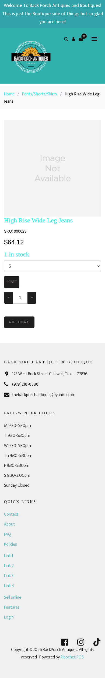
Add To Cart (19, 322)
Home (9, 94)
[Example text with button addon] (20, 298)
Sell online (12, 597)
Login (9, 617)
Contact (11, 514)
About (9, 524)
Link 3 (8, 575)
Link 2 (9, 565)
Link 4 (9, 586)
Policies (10, 544)
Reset (11, 282)
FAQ (7, 534)
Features (12, 607)
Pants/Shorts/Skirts (39, 94)
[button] (73, 38)
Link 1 (8, 556)
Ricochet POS (72, 657)
